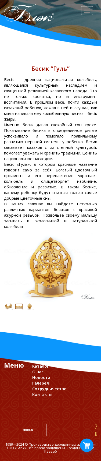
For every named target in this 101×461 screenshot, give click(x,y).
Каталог (40, 366)
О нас (38, 371)
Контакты (42, 394)
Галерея (40, 383)
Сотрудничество (49, 388)
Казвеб (50, 451)
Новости (41, 377)
